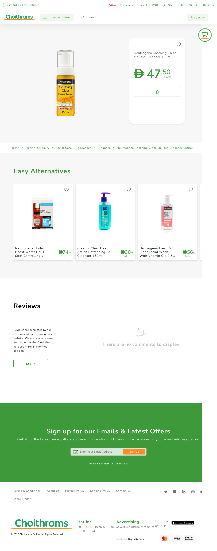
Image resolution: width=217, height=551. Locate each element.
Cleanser (84, 148)
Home (15, 148)
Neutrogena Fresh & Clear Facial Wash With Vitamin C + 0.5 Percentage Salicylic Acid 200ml (156, 255)
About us (53, 491)
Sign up (134, 452)
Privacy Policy (74, 491)
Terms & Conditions (27, 491)
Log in (31, 364)
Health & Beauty (37, 148)
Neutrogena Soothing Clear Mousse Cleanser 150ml (155, 148)
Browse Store (56, 17)
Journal (142, 5)
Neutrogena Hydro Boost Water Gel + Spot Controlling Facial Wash (30, 254)
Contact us (123, 491)
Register (208, 5)
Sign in (194, 5)
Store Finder (22, 499)
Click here (103, 463)
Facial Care (64, 148)
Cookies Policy (100, 491)
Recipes (128, 5)
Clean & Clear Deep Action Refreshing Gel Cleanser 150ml (94, 252)
